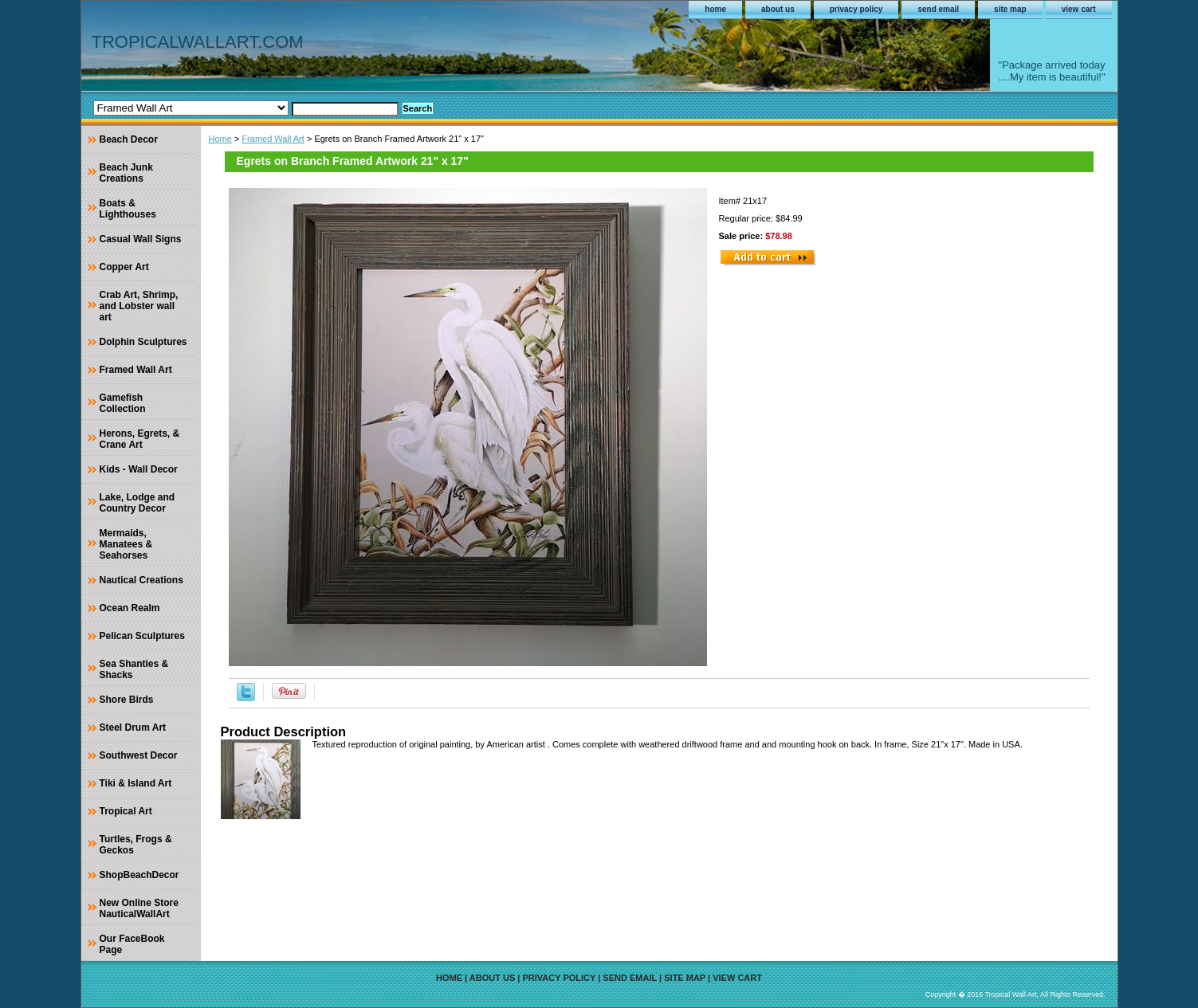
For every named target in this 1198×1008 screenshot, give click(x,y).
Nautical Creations (141, 580)
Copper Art (124, 267)
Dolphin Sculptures (143, 341)
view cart (1079, 9)
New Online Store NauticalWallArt (139, 908)
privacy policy (856, 9)
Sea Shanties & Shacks (134, 669)
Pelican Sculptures (142, 635)
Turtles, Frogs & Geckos (136, 844)
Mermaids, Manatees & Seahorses (126, 544)
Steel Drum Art (133, 727)
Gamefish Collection (123, 403)
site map (1010, 9)
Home (220, 138)
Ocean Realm (130, 608)
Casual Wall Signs (141, 239)
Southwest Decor (139, 755)
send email (938, 9)
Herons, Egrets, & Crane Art (140, 439)
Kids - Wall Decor (139, 469)
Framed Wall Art (273, 138)
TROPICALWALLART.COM (198, 42)
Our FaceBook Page (132, 944)
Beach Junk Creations (126, 173)
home (715, 9)
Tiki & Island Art (136, 783)
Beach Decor (129, 139)
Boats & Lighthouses (128, 209)
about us (778, 9)
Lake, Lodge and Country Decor (137, 503)
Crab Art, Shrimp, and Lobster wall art (139, 306)
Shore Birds (127, 699)
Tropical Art (126, 811)
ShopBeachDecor (139, 875)
